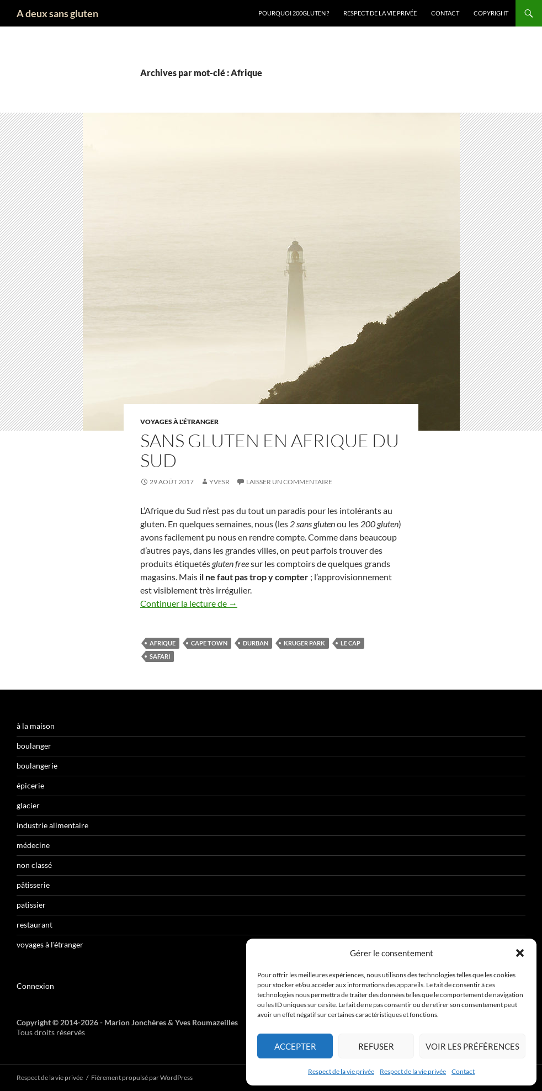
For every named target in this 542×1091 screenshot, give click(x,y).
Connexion (35, 986)
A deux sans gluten (57, 13)
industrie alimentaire (52, 825)
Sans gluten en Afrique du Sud (269, 450)
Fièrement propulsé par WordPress (142, 1077)
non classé (34, 865)
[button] (519, 952)
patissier (31, 904)
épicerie (30, 785)
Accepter (295, 1046)
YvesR (219, 482)
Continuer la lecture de (188, 603)
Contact (463, 1071)
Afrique (163, 643)
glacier (28, 805)
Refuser (376, 1046)
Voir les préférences (472, 1046)
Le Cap (350, 643)
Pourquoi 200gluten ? (293, 13)
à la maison (36, 725)
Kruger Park (304, 643)
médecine (33, 845)
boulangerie (37, 765)
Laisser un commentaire (289, 482)
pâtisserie (33, 884)
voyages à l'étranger (179, 421)
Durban (255, 643)
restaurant (34, 924)
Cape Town (209, 643)
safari (160, 656)
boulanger (34, 745)
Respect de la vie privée (341, 1071)
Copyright (491, 13)
